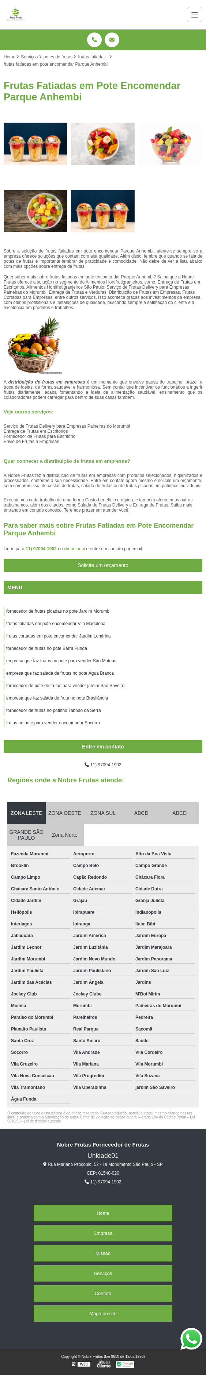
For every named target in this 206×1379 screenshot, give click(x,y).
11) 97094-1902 (42, 548)
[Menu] (194, 14)
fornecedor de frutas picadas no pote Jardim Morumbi (58, 611)
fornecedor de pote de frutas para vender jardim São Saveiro (65, 685)
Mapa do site (102, 1313)
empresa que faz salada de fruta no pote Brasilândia (57, 698)
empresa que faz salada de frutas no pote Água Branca (60, 673)
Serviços (103, 1273)
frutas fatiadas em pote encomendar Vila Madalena (55, 623)
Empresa (102, 1233)
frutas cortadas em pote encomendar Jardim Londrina (58, 636)
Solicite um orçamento (103, 565)
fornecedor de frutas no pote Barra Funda (46, 648)
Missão (103, 1253)
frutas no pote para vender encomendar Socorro (53, 722)
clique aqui (74, 548)
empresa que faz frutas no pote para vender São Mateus (61, 660)
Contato (103, 1293)
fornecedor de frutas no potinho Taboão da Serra (53, 710)
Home (103, 1213)
